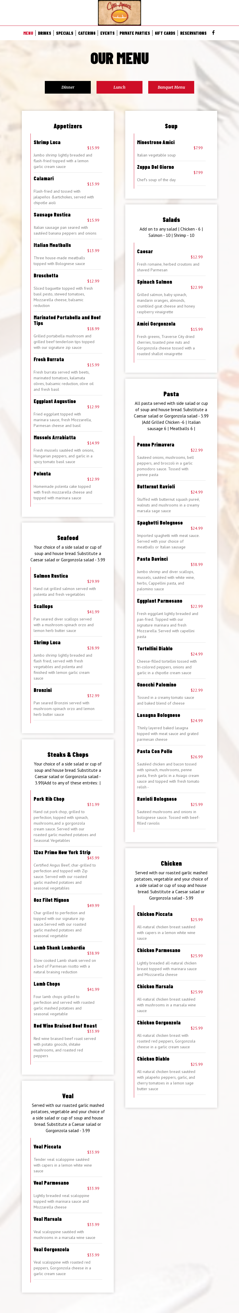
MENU (28, 33)
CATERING (86, 33)
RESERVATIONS (193, 33)
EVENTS (107, 33)
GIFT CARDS (165, 33)
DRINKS (44, 33)
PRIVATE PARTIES (134, 33)
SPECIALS (64, 33)
